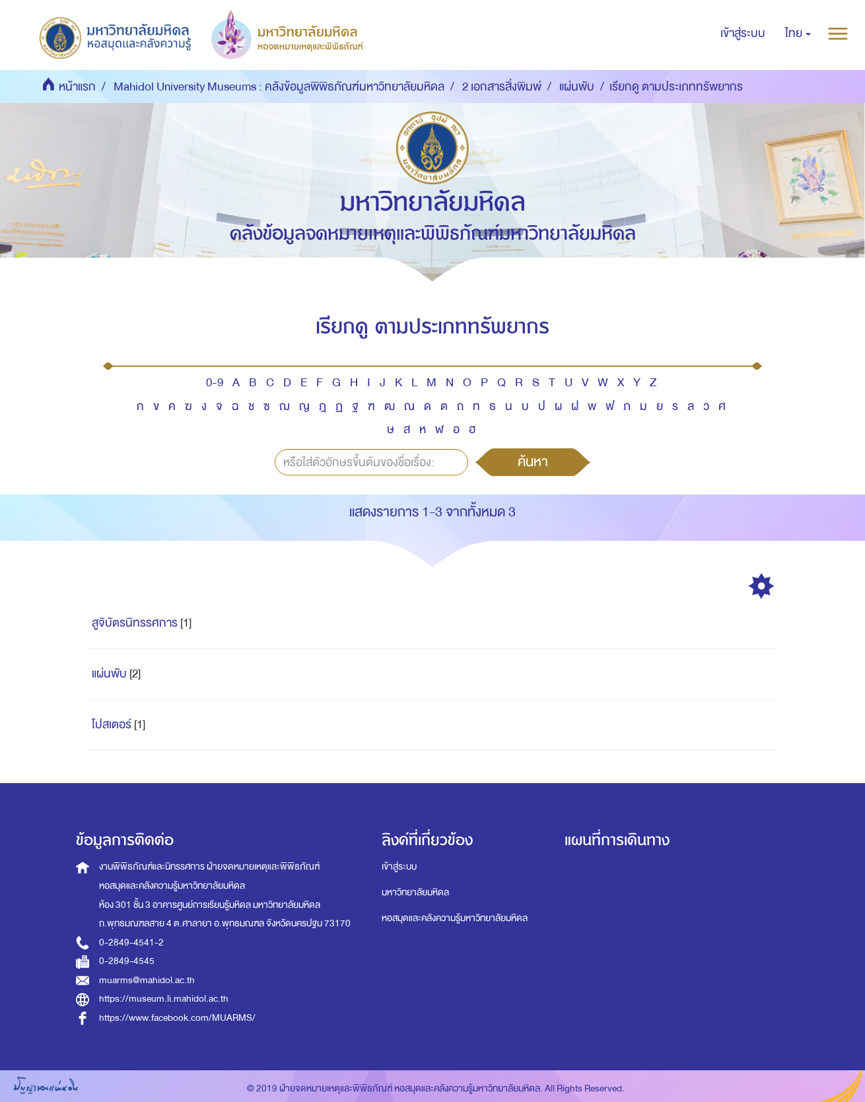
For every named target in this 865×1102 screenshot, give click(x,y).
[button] (798, 33)
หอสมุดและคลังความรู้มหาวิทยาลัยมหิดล (455, 918)
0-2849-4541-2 (131, 942)
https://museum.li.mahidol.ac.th (163, 998)
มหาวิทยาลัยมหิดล (415, 892)
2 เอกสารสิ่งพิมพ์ (501, 87)
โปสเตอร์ (111, 724)
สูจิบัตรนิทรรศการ (135, 623)
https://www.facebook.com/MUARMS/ (177, 1018)
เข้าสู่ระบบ (399, 866)
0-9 (214, 382)
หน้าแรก (77, 87)
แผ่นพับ (576, 87)
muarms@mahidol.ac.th (147, 980)
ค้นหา (533, 461)
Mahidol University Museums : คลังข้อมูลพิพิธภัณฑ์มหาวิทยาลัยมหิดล (279, 87)
